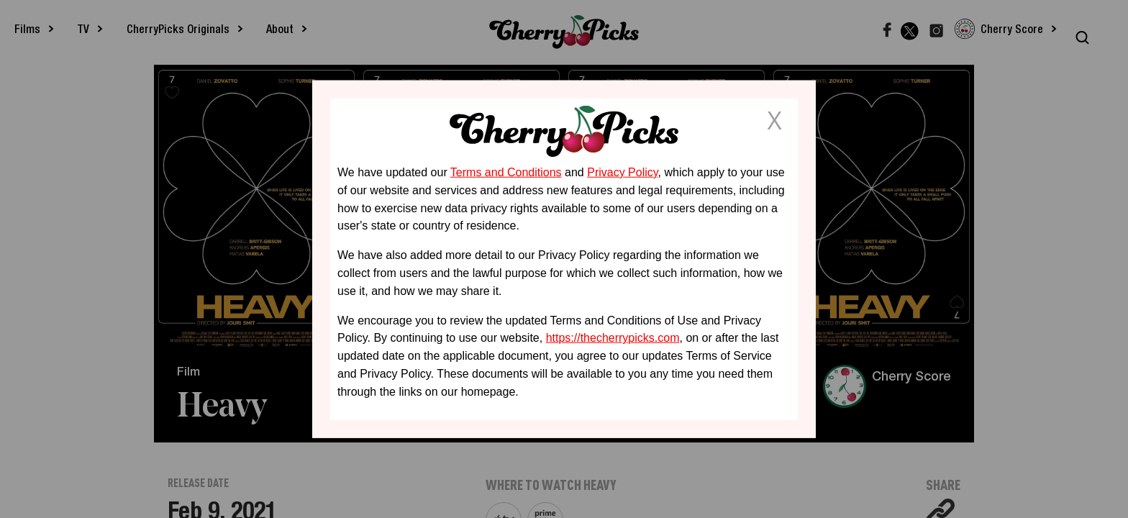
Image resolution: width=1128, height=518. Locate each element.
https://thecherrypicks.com (613, 338)
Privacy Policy (622, 172)
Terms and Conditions (506, 172)
